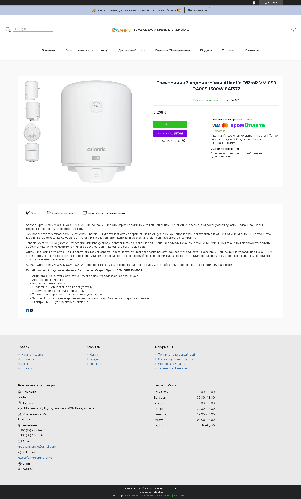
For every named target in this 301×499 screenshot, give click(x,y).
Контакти (252, 50)
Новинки (28, 359)
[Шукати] (8, 30)
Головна (48, 50)
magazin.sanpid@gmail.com (37, 446)
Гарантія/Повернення (172, 50)
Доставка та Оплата (171, 364)
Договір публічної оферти (175, 359)
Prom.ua (171, 488)
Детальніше (197, 10)
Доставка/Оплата (131, 50)
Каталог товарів (77, 50)
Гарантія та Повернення (174, 368)
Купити (170, 124)
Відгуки (206, 50)
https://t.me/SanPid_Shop (35, 457)
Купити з (170, 133)
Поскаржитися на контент (138, 495)
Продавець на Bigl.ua (150, 491)
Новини (27, 368)
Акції (104, 50)
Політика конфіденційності (176, 354)
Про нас (228, 50)
